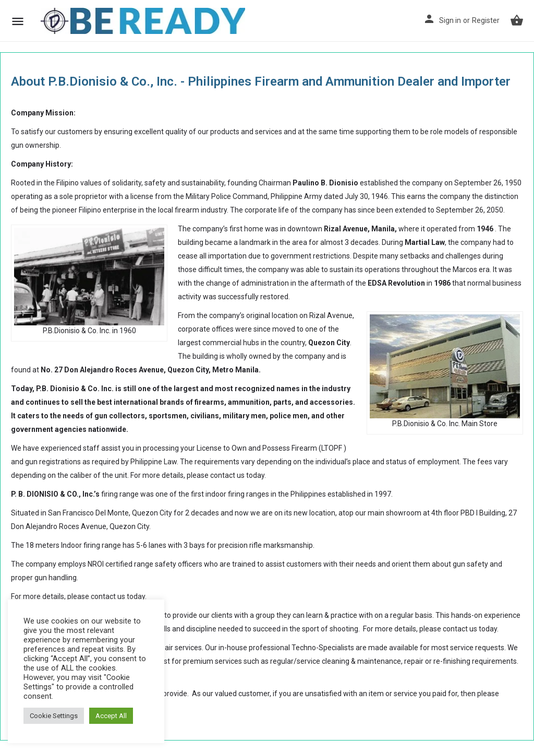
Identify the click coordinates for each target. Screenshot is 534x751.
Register (486, 20)
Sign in (450, 20)
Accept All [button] (111, 716)
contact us (227, 475)
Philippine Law (153, 461)
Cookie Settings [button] (54, 716)
